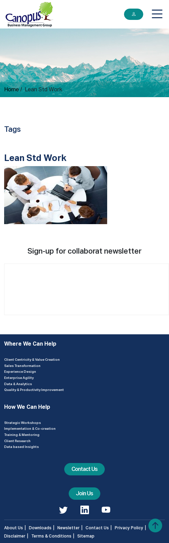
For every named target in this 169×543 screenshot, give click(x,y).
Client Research (17, 441)
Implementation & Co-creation (30, 428)
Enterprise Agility (19, 378)
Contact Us (84, 469)
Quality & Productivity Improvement (34, 390)
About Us (13, 527)
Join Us (84, 493)
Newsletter (68, 527)
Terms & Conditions (51, 536)
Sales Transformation (22, 365)
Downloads (40, 527)
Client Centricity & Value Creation (32, 359)
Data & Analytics (18, 384)
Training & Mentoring (22, 434)
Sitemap (85, 536)
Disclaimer (14, 536)
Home (11, 89)
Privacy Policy (129, 527)
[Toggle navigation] (157, 14)
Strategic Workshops (22, 422)
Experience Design (20, 371)
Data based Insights (21, 446)
